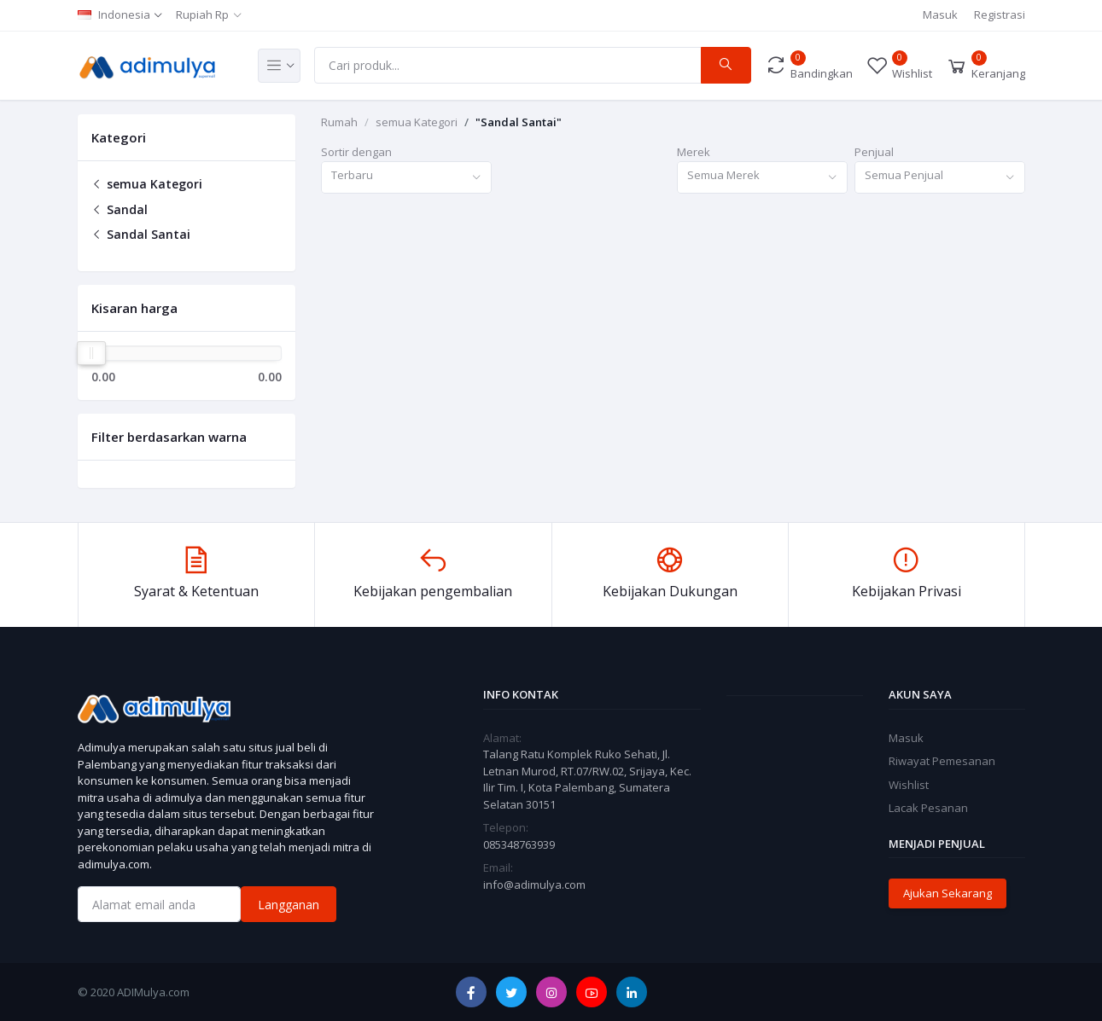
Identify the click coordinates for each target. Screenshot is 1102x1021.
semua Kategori (146, 184)
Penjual (874, 152)
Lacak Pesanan (928, 807)
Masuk (940, 14)
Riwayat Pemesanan (942, 761)
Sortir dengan (356, 152)
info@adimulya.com (534, 884)
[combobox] (406, 177)
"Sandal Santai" (518, 122)
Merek (693, 152)
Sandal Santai (140, 234)
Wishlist (909, 784)
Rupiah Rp (202, 14)
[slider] (92, 353)
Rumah (339, 122)
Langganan (288, 904)
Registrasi (999, 14)
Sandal (119, 209)
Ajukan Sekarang (947, 893)
